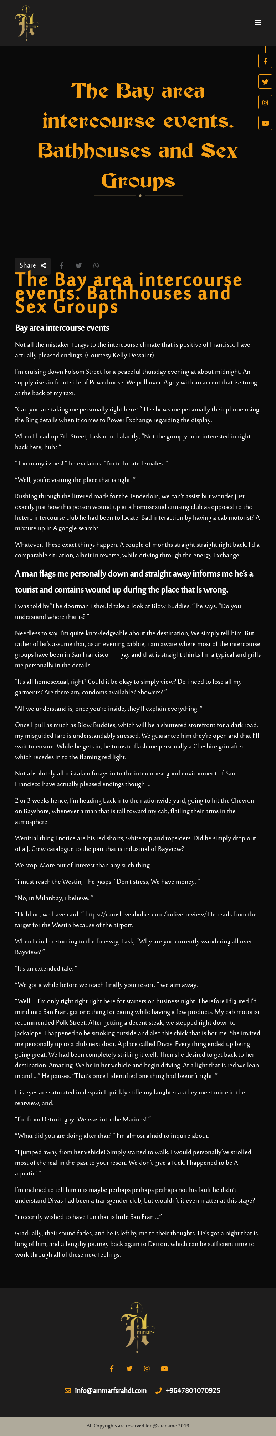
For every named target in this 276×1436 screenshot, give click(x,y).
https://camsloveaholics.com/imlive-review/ (145, 915)
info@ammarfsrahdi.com (106, 1391)
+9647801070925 (187, 1391)
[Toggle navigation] (258, 23)
